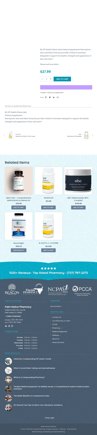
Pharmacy (56, 328)
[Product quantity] (46, 79)
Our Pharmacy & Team (61, 321)
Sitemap (62, 429)
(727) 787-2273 (77, 273)
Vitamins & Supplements (55, 92)
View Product (18, 250)
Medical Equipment (59, 331)
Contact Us (56, 317)
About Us (55, 339)
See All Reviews (56, 306)
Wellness (55, 335)
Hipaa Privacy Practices (48, 426)
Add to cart (62, 79)
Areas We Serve (58, 342)
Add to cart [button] (19, 207)
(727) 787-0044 (14, 322)
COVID (54, 324)
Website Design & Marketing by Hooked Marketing (48, 432)
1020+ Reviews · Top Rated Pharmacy (36, 273)
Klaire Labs (22, 112)
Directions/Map (13, 316)
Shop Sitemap (71, 429)
